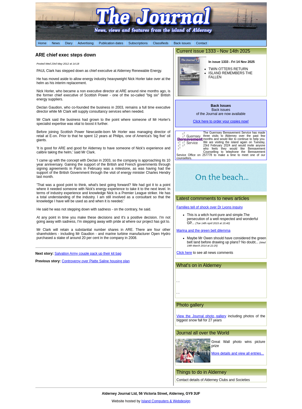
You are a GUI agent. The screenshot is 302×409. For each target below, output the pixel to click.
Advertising (85, 43)
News (56, 43)
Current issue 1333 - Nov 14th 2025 (213, 51)
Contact (201, 43)
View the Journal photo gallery (201, 316)
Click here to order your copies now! (220, 121)
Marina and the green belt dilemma (203, 231)
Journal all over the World (203, 332)
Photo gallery (190, 304)
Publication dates (111, 43)
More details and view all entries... (238, 353)
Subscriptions (138, 43)
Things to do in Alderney (202, 372)
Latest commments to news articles (213, 198)
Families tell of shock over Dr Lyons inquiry (210, 207)
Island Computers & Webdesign (166, 401)
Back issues (182, 43)
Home (42, 43)
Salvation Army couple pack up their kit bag (88, 254)
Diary (68, 43)
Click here (184, 253)
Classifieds (160, 43)
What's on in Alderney (199, 265)
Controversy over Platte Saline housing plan (95, 261)
